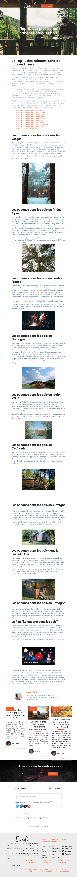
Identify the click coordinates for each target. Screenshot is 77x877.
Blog (53, 854)
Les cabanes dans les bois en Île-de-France (31, 115)
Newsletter (56, 857)
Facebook (68, 849)
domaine (36, 452)
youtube (63, 854)
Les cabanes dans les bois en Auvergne (29, 123)
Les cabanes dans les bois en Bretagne (29, 127)
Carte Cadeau (44, 856)
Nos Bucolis (44, 850)
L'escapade (46, 846)
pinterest (63, 851)
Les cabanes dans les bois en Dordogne (30, 117)
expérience (38, 290)
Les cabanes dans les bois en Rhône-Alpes (30, 113)
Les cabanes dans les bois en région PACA (31, 119)
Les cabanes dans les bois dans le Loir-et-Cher (32, 125)
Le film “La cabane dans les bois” (27, 129)
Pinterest (68, 851)
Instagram (47, 154)
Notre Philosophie (56, 847)
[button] (74, 5)
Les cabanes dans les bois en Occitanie (29, 121)
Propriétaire (56, 851)
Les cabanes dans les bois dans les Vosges (31, 111)
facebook (63, 848)
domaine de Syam (52, 221)
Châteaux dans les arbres (20, 350)
